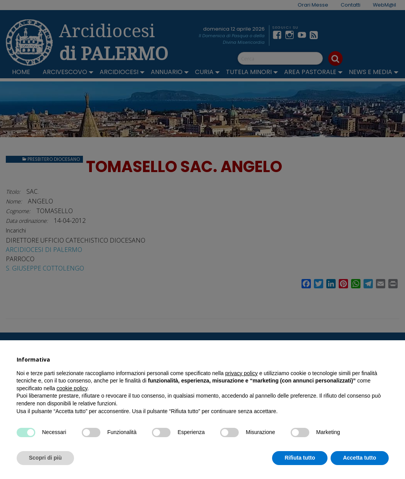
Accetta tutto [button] (359, 458)
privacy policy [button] (241, 373)
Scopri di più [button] (45, 458)
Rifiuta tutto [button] (299, 458)
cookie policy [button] (72, 388)
